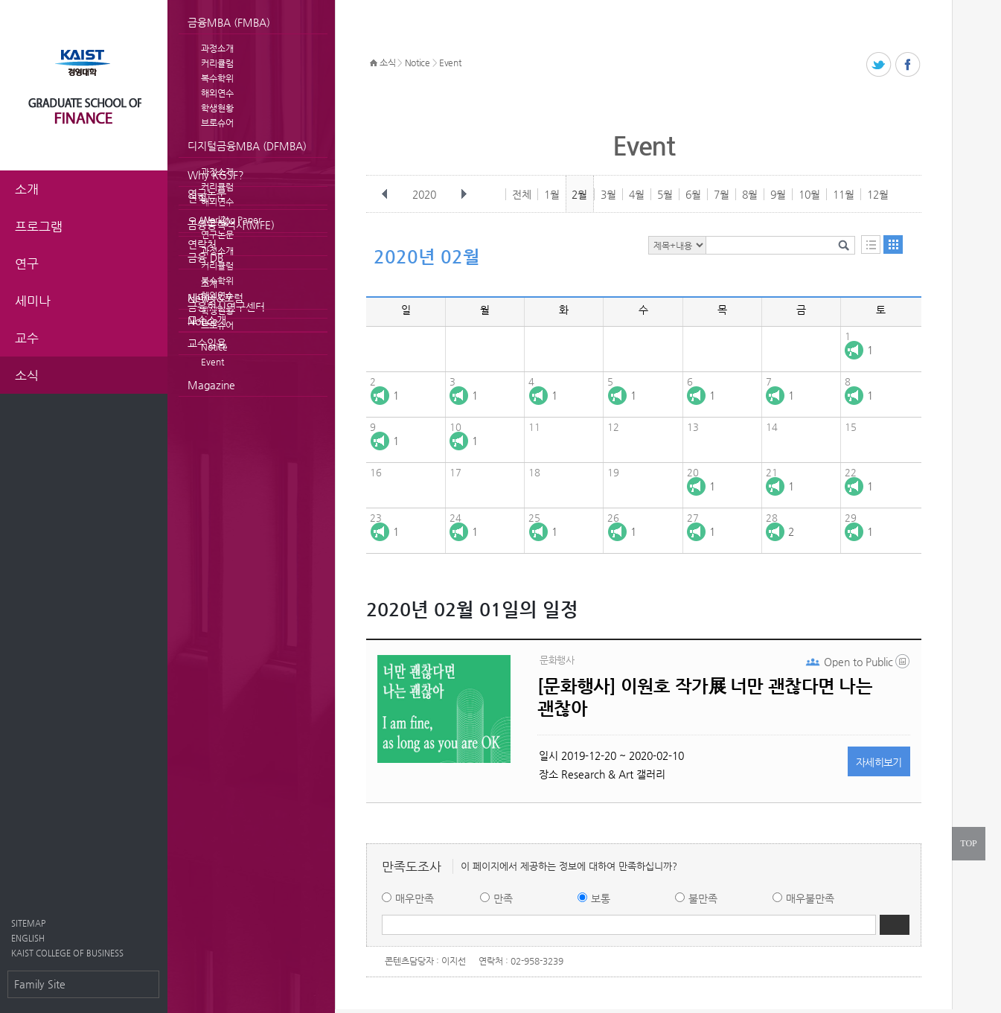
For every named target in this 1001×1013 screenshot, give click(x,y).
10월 (809, 194)
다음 (463, 194)
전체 (521, 194)
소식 (387, 62)
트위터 (879, 65)
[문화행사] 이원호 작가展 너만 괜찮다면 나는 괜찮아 (704, 697)
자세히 (879, 762)
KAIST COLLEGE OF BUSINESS (67, 953)
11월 (843, 194)
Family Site (39, 984)
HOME (373, 63)
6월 (693, 194)
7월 (721, 194)
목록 (870, 244)
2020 (425, 194)
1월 (552, 194)
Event (212, 362)
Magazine (211, 385)
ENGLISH (28, 938)
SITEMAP (28, 923)
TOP (968, 843)
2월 (579, 194)
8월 (750, 194)
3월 (608, 194)
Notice (203, 321)
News (201, 298)
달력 (893, 244)
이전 (384, 194)
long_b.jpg (903, 665)
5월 (665, 194)
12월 (878, 194)
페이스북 (908, 65)
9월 (778, 194)
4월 (637, 194)
